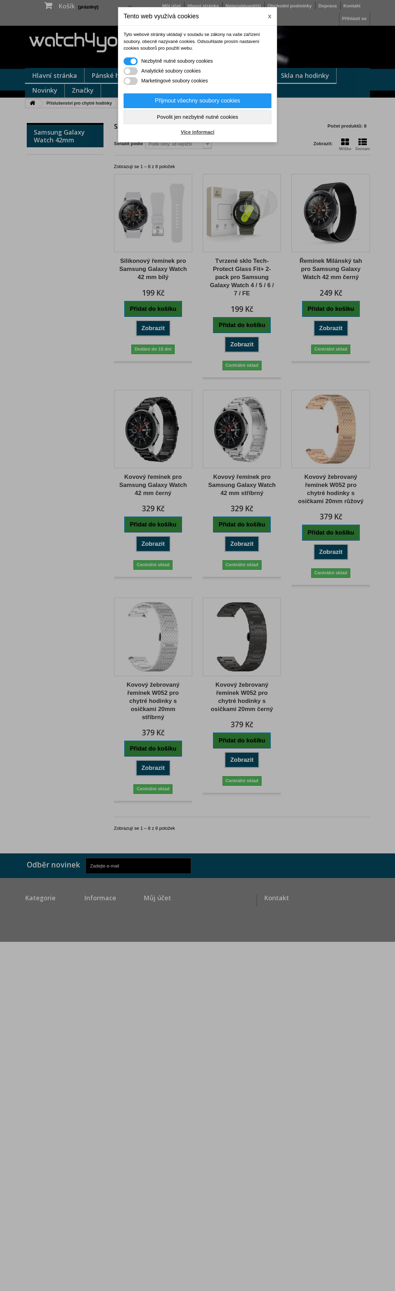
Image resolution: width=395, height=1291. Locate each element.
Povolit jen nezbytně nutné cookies (197, 117)
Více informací (197, 132)
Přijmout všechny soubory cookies (197, 101)
